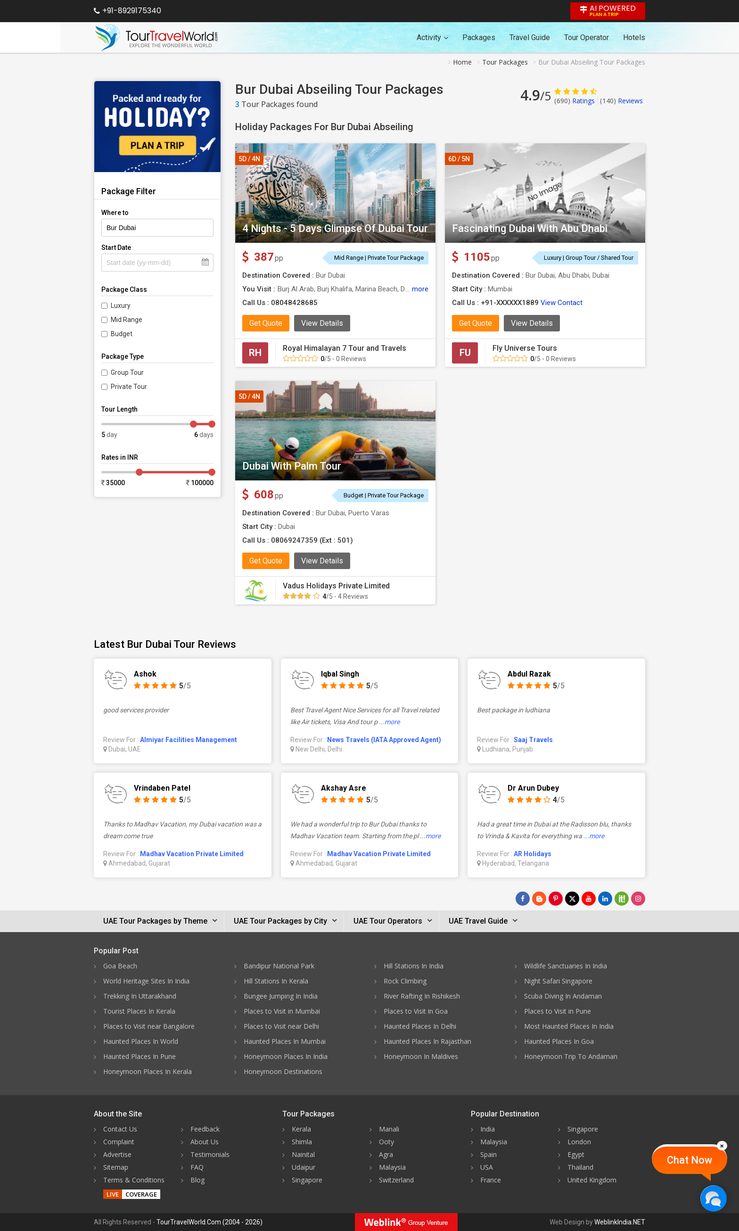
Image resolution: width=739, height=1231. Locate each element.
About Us (204, 1141)
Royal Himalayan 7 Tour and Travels (344, 348)
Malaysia (392, 1167)
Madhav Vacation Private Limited (192, 854)
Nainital (303, 1154)
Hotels (634, 37)
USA (486, 1167)
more (420, 289)
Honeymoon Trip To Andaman (570, 1056)
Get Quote (265, 323)
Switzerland (396, 1179)
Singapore (307, 1179)
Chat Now (689, 1160)
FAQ (197, 1167)
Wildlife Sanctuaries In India (565, 965)
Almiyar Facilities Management (188, 740)
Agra (386, 1154)
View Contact (562, 302)
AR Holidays (532, 854)
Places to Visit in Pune (557, 1011)
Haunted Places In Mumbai (285, 1041)
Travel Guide (529, 37)
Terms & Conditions (133, 1179)
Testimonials (210, 1154)
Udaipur (303, 1167)
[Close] (722, 1145)
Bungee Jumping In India (281, 995)
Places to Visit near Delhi (281, 1026)
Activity (432, 37)
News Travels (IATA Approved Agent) (384, 740)
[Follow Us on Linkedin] (605, 899)
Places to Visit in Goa (416, 1011)
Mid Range (126, 319)
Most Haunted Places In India (569, 1026)
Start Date (116, 247)
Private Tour (129, 386)
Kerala (301, 1128)
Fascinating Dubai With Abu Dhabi (530, 228)
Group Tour (127, 372)
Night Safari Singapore (558, 980)
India (487, 1128)
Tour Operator (586, 37)
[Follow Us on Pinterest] (556, 899)
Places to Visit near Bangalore (149, 1026)
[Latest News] (539, 899)
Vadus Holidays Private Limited (336, 585)
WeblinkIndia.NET (619, 1222)
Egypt (575, 1154)
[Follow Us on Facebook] (523, 899)
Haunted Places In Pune (139, 1056)
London (579, 1141)
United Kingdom (591, 1179)
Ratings (574, 100)
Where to (115, 212)
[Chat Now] (713, 1198)
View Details (322, 323)
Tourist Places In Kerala (139, 1011)
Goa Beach (120, 965)
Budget (121, 334)
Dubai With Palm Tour (291, 466)
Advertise (117, 1154)
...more (389, 722)
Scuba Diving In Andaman (563, 995)
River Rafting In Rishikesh (422, 995)
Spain (488, 1154)
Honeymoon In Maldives (421, 1056)
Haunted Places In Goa (559, 1041)
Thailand (580, 1167)
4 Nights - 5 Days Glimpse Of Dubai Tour (335, 228)
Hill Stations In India (413, 965)
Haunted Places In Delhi (420, 1026)
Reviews (621, 100)
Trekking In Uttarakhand (139, 995)
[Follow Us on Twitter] (572, 899)
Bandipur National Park (279, 965)
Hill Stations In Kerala (276, 980)
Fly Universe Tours (525, 348)
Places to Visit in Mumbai (282, 1011)
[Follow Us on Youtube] (589, 899)
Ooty (386, 1141)
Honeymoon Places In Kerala (147, 1071)
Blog (197, 1179)
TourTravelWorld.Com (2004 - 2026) (209, 1222)
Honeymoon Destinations (283, 1071)
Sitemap (115, 1167)
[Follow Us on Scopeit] (622, 899)
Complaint (118, 1141)
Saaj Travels (533, 740)
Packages (478, 37)
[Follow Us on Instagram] (638, 899)
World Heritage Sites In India (146, 980)
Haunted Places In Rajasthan (427, 1041)
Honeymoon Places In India (286, 1056)
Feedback (205, 1128)
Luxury (121, 305)
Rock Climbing (405, 980)
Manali (389, 1128)
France (490, 1179)
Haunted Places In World (140, 1041)
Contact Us (120, 1128)
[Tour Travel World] (156, 37)
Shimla (302, 1141)
